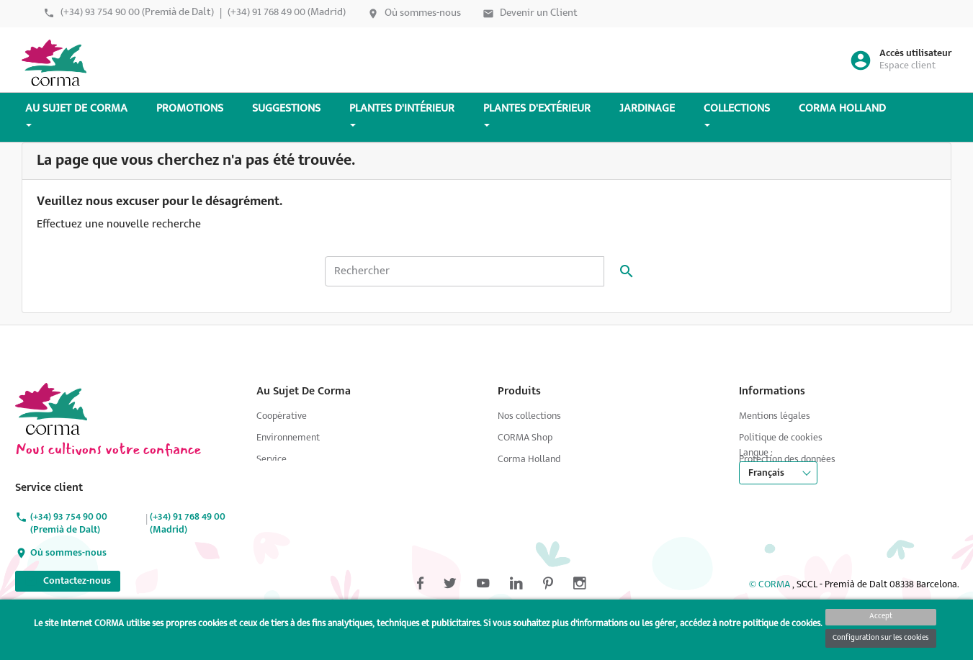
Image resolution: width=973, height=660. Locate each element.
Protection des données (787, 459)
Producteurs (281, 481)
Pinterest (156, 351)
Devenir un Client (539, 13)
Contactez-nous (67, 579)
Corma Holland (529, 459)
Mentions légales (774, 416)
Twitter (75, 351)
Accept (880, 616)
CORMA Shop (525, 438)
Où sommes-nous (423, 13)
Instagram (196, 351)
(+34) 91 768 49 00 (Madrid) (287, 12)
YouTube (116, 351)
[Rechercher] (464, 271)
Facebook (35, 351)
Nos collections (529, 416)
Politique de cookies (780, 438)
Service (271, 459)
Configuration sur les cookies (881, 638)
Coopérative (281, 416)
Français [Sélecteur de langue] (766, 501)
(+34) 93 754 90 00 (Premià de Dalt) (137, 12)
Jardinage (276, 502)
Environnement (288, 438)
